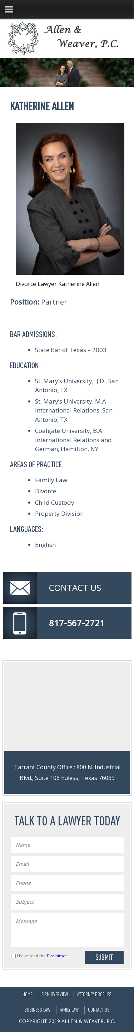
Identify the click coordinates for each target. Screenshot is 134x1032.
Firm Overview (54, 994)
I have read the (42, 955)
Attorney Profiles (94, 994)
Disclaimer (57, 955)
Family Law (69, 1010)
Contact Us (99, 1010)
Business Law (37, 1010)
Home (27, 994)
